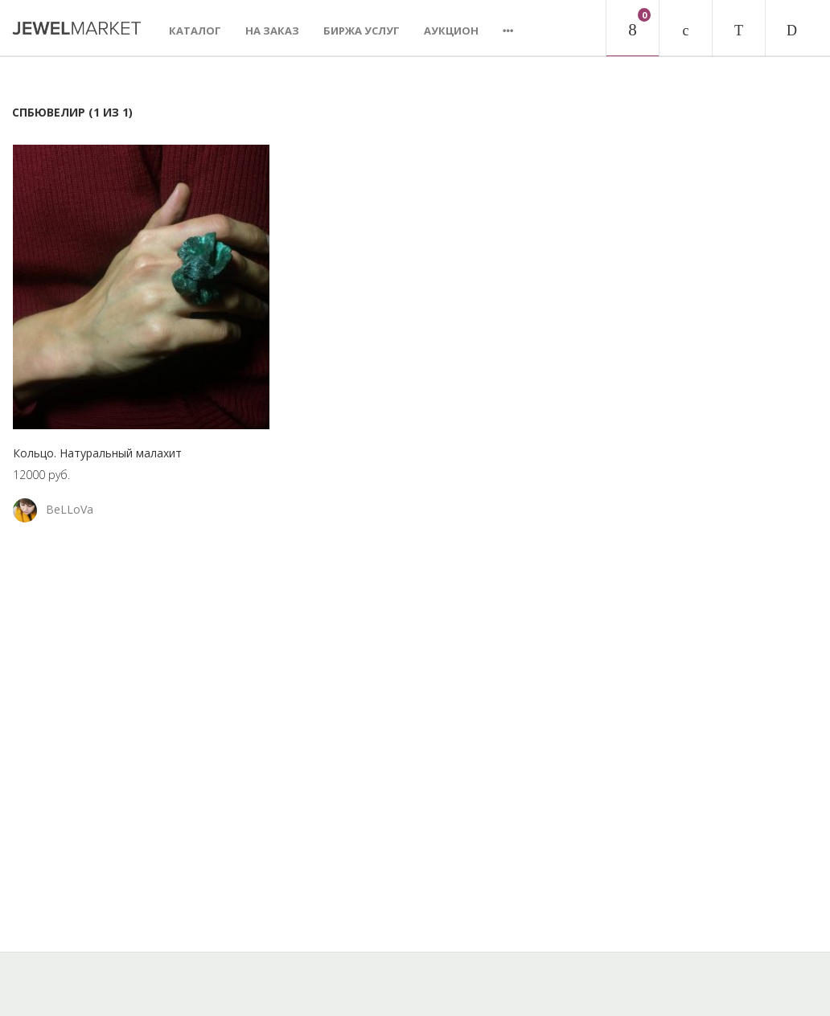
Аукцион (451, 30)
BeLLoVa (69, 509)
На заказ (272, 30)
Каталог (195, 30)
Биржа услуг (361, 30)
